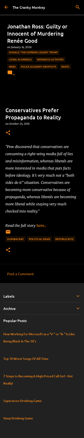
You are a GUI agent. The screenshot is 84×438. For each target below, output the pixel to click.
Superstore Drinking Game (22, 401)
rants (65, 67)
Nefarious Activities (50, 59)
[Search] (77, 7)
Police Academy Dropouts (38, 67)
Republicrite (64, 239)
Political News (39, 239)
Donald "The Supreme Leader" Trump (33, 52)
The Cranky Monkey (29, 7)
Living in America (20, 59)
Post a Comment (20, 273)
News (12, 67)
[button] (8, 133)
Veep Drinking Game (18, 418)
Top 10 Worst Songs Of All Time (25, 358)
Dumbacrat (15, 239)
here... (42, 225)
